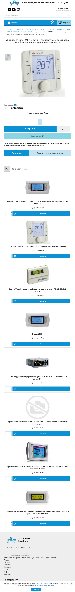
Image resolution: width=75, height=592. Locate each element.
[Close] (71, 583)
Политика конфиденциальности (19, 549)
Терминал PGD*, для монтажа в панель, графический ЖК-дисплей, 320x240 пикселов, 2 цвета (37, 461)
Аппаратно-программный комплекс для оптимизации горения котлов (31, 551)
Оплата (6, 563)
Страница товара (30, 29)
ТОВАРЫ (42, 29)
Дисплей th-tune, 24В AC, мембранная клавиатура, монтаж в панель (37, 240)
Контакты (7, 568)
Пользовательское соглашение (19, 547)
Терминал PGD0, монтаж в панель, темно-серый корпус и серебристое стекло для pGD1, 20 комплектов (37, 506)
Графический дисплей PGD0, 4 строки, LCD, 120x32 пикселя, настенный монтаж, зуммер (37, 416)
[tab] (16, 146)
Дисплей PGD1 (37, 328)
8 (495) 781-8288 (10, 576)
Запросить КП (43, 129)
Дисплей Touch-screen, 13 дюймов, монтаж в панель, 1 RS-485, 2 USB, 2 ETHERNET (37, 284)
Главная (9, 29)
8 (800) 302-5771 (12, 573)
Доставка (7, 561)
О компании (8, 558)
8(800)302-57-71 (64, 8)
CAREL (50, 29)
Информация (9, 565)
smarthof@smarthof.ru (63, 11)
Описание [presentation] (16, 146)
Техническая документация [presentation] (50, 146)
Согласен (36, 589)
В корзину (45, 122)
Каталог (18, 29)
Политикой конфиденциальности (43, 585)
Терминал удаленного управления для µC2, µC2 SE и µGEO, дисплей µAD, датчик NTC (37, 371)
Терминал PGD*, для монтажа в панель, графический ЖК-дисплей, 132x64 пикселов (37, 196)
